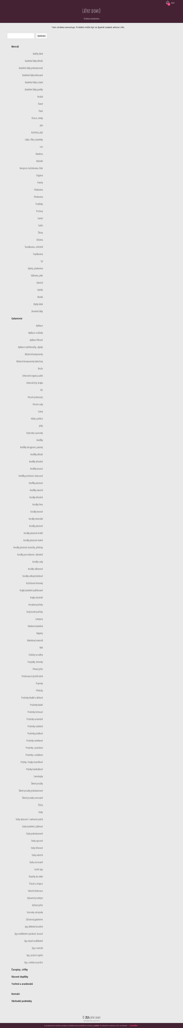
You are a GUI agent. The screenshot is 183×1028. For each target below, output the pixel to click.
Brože (40, 368)
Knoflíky (40, 440)
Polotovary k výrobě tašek (32, 676)
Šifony (40, 232)
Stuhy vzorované (36, 862)
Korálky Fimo (37, 504)
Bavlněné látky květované (32, 75)
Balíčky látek (38, 53)
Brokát (40, 96)
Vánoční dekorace (35, 890)
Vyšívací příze (37, 905)
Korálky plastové (36, 526)
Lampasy (39, 619)
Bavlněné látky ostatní (34, 82)
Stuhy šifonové (37, 848)
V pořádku (133, 1025)
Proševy (39, 211)
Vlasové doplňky (19, 976)
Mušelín (39, 161)
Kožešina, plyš (37, 132)
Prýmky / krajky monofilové (32, 762)
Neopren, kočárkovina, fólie (31, 168)
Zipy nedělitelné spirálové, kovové (28, 933)
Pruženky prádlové (35, 733)
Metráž (15, 46)
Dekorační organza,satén (32, 375)
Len (41, 146)
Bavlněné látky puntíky (34, 89)
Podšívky (39, 204)
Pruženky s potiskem (34, 747)
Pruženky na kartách (35, 719)
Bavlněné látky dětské (34, 61)
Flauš (41, 111)
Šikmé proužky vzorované (32, 797)
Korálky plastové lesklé (33, 533)
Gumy (40, 411)
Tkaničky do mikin (36, 876)
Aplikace (39, 325)
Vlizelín (40, 297)
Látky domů (91, 10)
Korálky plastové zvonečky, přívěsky (28, 547)
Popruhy (39, 683)
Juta (41, 125)
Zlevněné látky (37, 311)
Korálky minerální (36, 518)
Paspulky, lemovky (35, 662)
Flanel (40, 103)
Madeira (39, 154)
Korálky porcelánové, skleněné (30, 554)
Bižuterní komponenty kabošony (29, 361)
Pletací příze (38, 669)
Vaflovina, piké (37, 275)
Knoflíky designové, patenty (31, 447)
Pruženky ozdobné (35, 726)
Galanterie (16, 318)
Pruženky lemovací (35, 712)
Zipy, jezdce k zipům (34, 955)
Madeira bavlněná (35, 626)
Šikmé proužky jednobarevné (31, 790)
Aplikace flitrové (36, 340)
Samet (40, 218)
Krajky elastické (36, 597)
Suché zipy (38, 869)
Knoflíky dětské (36, 454)
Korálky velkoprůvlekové (33, 576)
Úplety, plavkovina (35, 268)
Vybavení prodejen (35, 898)
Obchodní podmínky (21, 1001)
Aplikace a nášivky (35, 332)
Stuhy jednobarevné (34, 833)
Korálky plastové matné (33, 540)
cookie (96, 1025)
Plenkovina (38, 196)
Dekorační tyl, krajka (34, 382)
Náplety (39, 633)
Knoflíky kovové (36, 468)
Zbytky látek (38, 304)
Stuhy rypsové (37, 840)
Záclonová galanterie (34, 919)
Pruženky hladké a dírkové (32, 697)
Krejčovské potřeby (35, 611)
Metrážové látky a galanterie (91, 1021)
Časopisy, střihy (19, 969)
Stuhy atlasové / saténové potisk (29, 819)
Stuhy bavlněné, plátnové (32, 826)
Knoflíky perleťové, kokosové (31, 476)
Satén (40, 225)
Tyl (42, 261)
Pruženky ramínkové (34, 740)
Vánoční (39, 282)
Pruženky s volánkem (34, 755)
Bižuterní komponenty (34, 354)
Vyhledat (41, 35)
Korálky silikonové (35, 569)
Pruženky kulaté (36, 704)
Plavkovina (38, 189)
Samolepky (38, 776)
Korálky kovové (36, 511)
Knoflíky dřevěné (36, 461)
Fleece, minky (37, 118)
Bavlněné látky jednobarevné (31, 68)
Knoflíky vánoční (36, 490)
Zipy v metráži (37, 948)
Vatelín (40, 289)
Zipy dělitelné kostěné (34, 926)
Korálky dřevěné (36, 497)
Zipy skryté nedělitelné (33, 941)
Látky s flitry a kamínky (34, 139)
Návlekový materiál (35, 640)
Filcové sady (38, 404)
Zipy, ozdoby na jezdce (33, 962)
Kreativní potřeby (36, 604)
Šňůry (40, 805)
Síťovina (39, 239)
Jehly (41, 425)
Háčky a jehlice (37, 418)
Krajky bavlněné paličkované (31, 590)
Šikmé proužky (37, 783)
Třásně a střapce (36, 883)
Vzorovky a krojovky (35, 912)
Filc (41, 390)
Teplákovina (38, 254)
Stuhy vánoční (37, 855)
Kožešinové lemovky (34, 583)
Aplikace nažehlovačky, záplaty (30, 347)
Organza (39, 175)
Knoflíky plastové (36, 483)
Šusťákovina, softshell (34, 247)
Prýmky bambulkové (34, 769)
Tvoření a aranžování (22, 984)
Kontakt (15, 994)
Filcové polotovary (35, 397)
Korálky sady (37, 561)
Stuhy (40, 812)
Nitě (41, 647)
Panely (40, 182)
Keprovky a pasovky (34, 433)
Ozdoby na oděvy (36, 654)
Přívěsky (39, 690)
